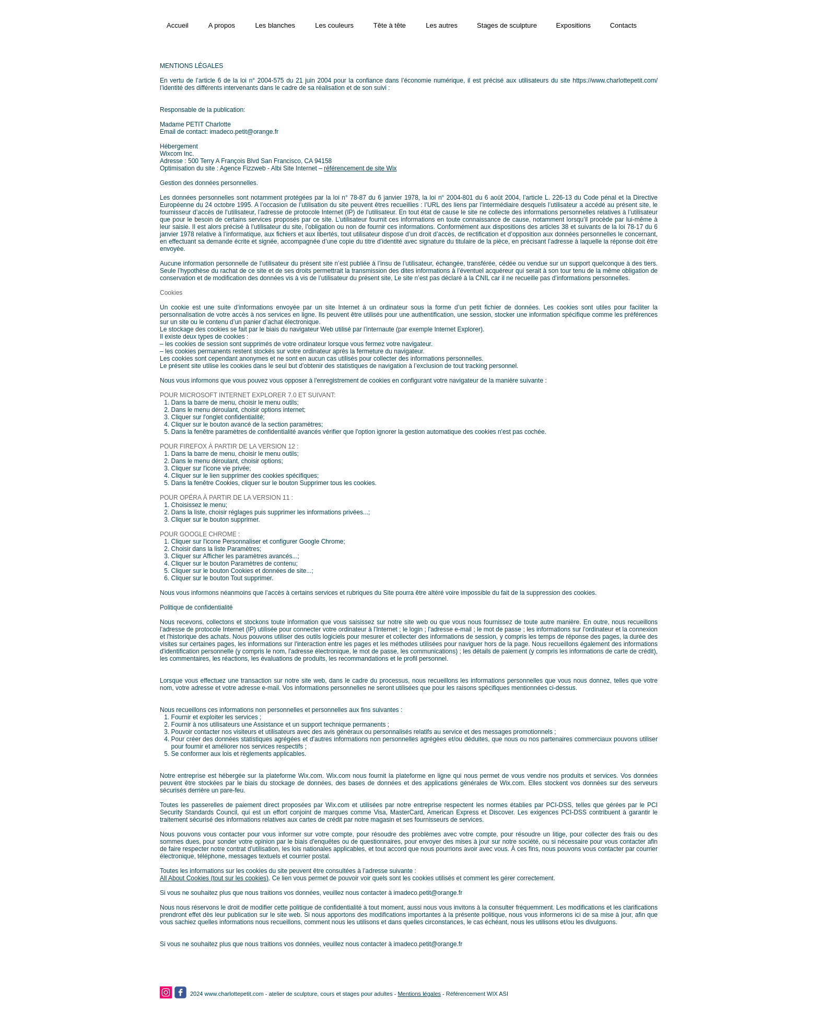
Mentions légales (419, 994)
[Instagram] (166, 992)
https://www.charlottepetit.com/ (615, 80)
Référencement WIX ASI (477, 994)
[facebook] (180, 992)
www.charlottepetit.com (234, 994)
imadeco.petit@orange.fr (243, 131)
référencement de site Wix (360, 168)
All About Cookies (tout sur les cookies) (214, 878)
